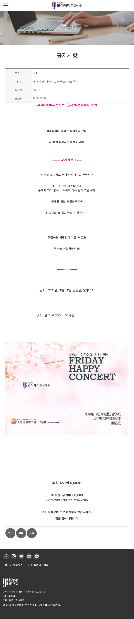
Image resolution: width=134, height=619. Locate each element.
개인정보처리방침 (14, 565)
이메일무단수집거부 (38, 565)
